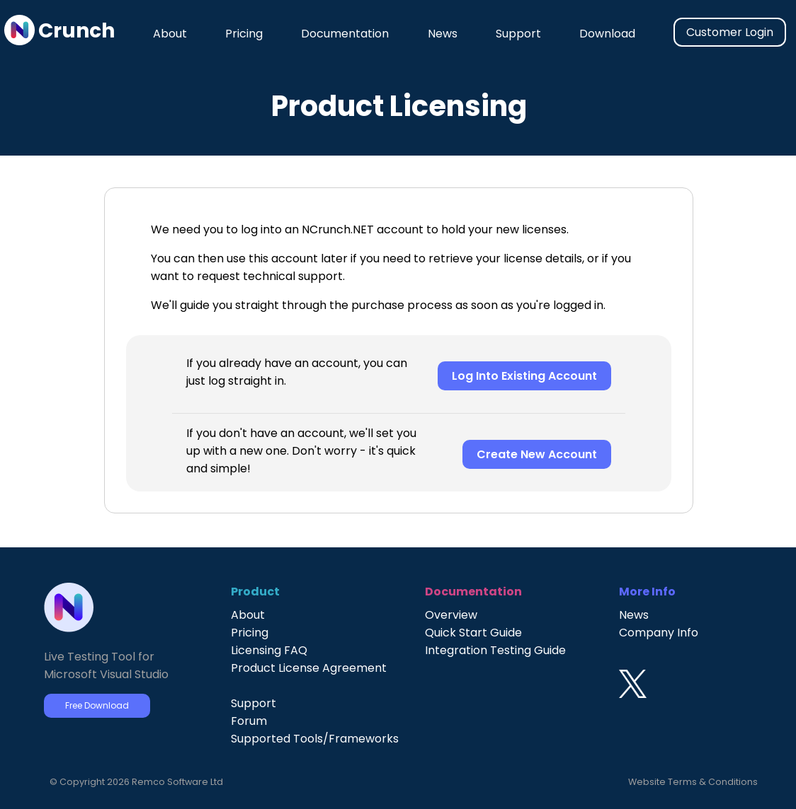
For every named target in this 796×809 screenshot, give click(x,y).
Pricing (244, 33)
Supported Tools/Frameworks (315, 739)
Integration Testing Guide (495, 650)
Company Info (658, 632)
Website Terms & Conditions (693, 782)
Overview (451, 615)
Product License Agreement (309, 668)
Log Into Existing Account (524, 376)
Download (607, 33)
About (170, 33)
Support (518, 33)
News (442, 33)
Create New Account (537, 454)
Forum (249, 721)
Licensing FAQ (269, 650)
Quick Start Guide (473, 632)
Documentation (345, 33)
